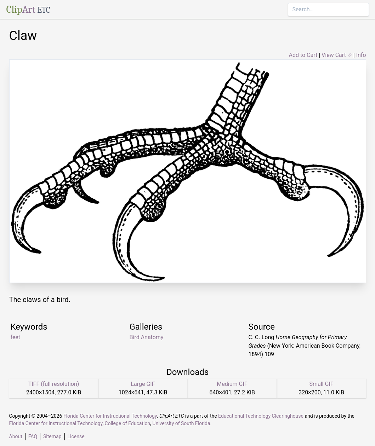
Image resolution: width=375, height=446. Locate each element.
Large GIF (143, 384)
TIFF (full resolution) (53, 384)
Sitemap (52, 436)
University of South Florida (181, 423)
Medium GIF (232, 384)
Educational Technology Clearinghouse (260, 416)
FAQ (32, 436)
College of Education (127, 423)
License (76, 436)
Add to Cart (303, 55)
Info (361, 55)
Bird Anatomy (147, 337)
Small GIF (321, 384)
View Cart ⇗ (337, 55)
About (15, 436)
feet (16, 337)
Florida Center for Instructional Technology (110, 416)
